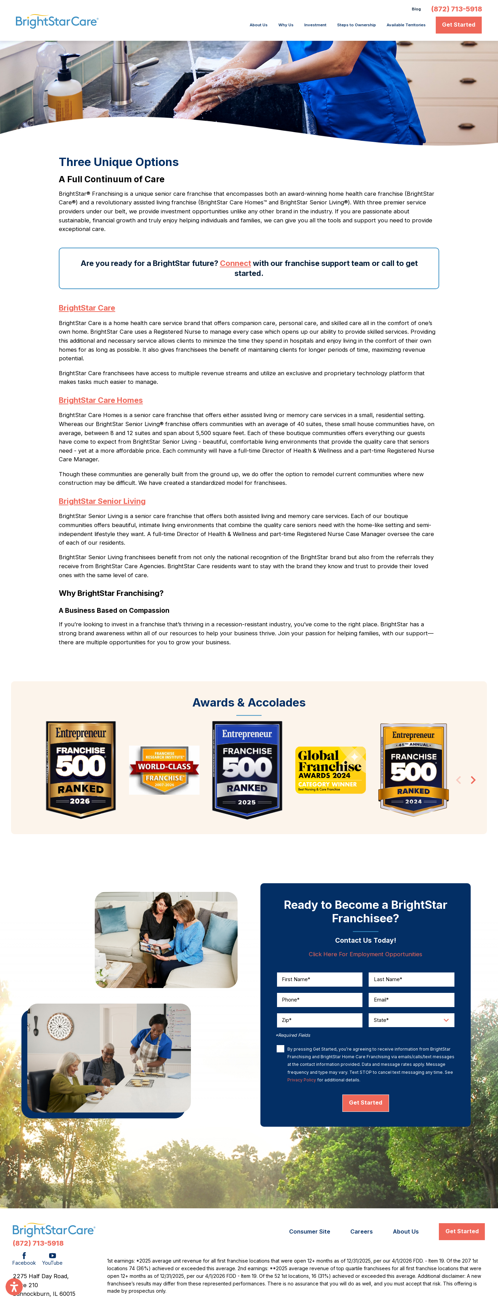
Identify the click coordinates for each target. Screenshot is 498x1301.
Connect (235, 265)
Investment (276, 27)
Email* (381, 1002)
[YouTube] (52, 1261)
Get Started (458, 26)
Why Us (239, 27)
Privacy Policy (301, 1082)
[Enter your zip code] (320, 1022)
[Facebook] (24, 1261)
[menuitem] (207, 27)
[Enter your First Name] (320, 981)
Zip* (287, 1022)
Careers (361, 1233)
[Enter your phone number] (320, 1002)
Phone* (290, 1002)
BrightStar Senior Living (102, 503)
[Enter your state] (411, 1022)
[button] (14, 1286)
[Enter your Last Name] (411, 981)
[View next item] (473, 783)
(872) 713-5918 (456, 10)
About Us (205, 27)
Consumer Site (309, 1233)
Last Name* (388, 981)
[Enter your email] (411, 1002)
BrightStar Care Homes (101, 401)
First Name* (296, 981)
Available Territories (397, 27)
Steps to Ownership (330, 27)
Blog (414, 10)
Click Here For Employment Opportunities (365, 956)
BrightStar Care (87, 309)
